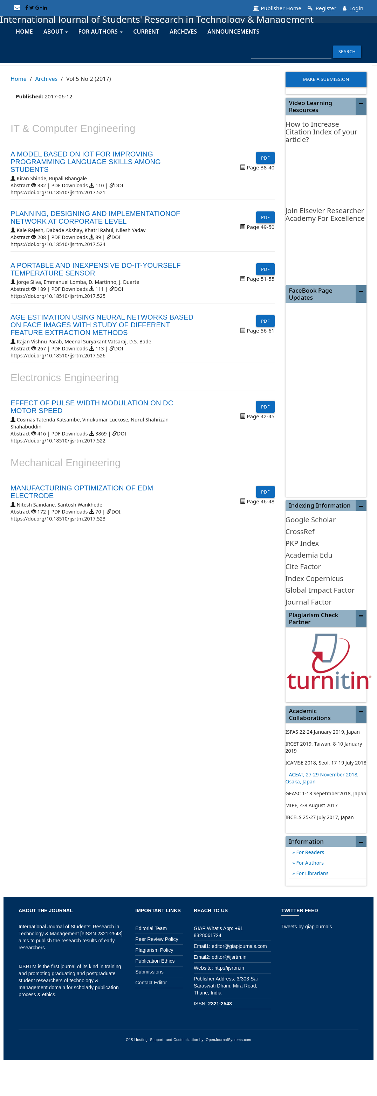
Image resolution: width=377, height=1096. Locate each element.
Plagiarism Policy (154, 949)
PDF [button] (265, 157)
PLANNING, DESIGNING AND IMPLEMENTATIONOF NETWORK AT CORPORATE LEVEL (95, 216)
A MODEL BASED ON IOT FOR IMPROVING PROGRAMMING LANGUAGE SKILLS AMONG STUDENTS (86, 161)
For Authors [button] (100, 31)
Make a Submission (326, 79)
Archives (183, 31)
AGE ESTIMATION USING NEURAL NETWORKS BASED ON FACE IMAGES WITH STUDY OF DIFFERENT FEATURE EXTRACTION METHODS (102, 324)
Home (24, 31)
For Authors (309, 862)
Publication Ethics (154, 960)
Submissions (149, 971)
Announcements (233, 31)
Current (146, 31)
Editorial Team (151, 928)
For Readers (309, 852)
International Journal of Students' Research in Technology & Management (170, 18)
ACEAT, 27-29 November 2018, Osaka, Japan (322, 777)
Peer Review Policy (156, 939)
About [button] (55, 31)
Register (319, 8)
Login (352, 8)
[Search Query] (291, 51)
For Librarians (312, 873)
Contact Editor (151, 982)
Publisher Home (271, 8)
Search (347, 51)
